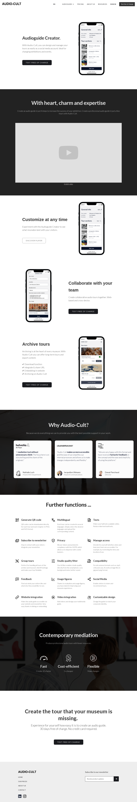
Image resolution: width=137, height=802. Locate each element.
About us (91, 4)
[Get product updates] (99, 778)
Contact (22, 790)
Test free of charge (127, 4)
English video (68, 184)
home (20, 777)
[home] (11, 4)
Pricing (80, 4)
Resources (102, 4)
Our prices (22, 781)
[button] (54, 4)
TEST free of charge (37, 63)
